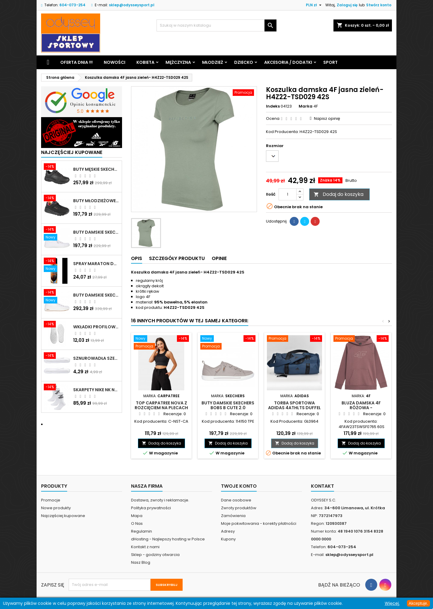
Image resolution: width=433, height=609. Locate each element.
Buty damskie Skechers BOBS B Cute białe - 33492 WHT (96, 232)
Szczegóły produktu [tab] (177, 258)
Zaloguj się (347, 4)
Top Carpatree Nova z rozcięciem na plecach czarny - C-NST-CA (161, 407)
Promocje (50, 500)
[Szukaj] (216, 25)
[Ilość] (288, 194)
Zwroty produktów (238, 508)
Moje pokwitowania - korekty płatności (258, 523)
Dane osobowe (236, 500)
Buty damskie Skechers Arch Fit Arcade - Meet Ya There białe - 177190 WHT (96, 295)
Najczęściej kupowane (63, 516)
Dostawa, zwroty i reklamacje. (160, 500)
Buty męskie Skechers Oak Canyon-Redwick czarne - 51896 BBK (96, 169)
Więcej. (392, 603)
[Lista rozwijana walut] (314, 5)
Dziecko (243, 62)
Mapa (136, 516)
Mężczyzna (178, 62)
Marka (305, 106)
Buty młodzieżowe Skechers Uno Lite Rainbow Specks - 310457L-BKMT (96, 200)
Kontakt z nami (145, 547)
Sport (330, 62)
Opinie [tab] (219, 258)
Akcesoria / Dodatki (288, 62)
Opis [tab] (136, 258)
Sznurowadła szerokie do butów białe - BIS (96, 358)
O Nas (137, 523)
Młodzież (212, 62)
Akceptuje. (418, 603)
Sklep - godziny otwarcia (155, 554)
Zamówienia (233, 516)
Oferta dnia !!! (76, 62)
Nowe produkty (56, 508)
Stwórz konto (378, 4)
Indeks (273, 106)
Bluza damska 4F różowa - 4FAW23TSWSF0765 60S (361, 407)
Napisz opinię (327, 118)
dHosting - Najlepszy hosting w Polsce (168, 539)
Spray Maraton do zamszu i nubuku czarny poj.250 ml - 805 (96, 263)
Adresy (228, 531)
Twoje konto (239, 486)
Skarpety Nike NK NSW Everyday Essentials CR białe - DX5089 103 (96, 389)
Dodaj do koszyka (338, 194)
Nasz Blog (140, 562)
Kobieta (145, 62)
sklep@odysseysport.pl (131, 4)
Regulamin (141, 531)
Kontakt (322, 486)
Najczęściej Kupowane (71, 152)
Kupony (228, 539)
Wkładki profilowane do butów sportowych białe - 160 (96, 326)
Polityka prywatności (151, 508)
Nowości (114, 62)
